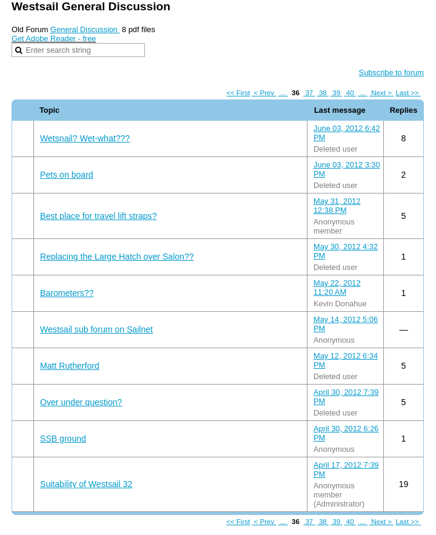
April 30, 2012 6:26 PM (346, 433)
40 (350, 92)
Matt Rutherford (69, 366)
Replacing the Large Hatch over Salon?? (117, 256)
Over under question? (81, 402)
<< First (238, 92)
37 (309, 92)
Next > (381, 92)
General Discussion (85, 29)
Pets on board (66, 175)
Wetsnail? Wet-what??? (85, 138)
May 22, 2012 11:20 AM (337, 287)
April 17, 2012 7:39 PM (346, 469)
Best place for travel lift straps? (98, 216)
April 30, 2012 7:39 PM (346, 397)
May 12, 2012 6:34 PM (346, 360)
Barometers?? (66, 293)
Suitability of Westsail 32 (86, 484)
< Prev (264, 92)
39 (336, 92)
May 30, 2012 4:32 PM (346, 251)
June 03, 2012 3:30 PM (347, 169)
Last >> (408, 92)
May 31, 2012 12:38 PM (337, 206)
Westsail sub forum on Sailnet (96, 329)
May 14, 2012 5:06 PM (346, 324)
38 (323, 92)
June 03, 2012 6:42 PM (347, 133)
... (283, 92)
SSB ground (63, 438)
